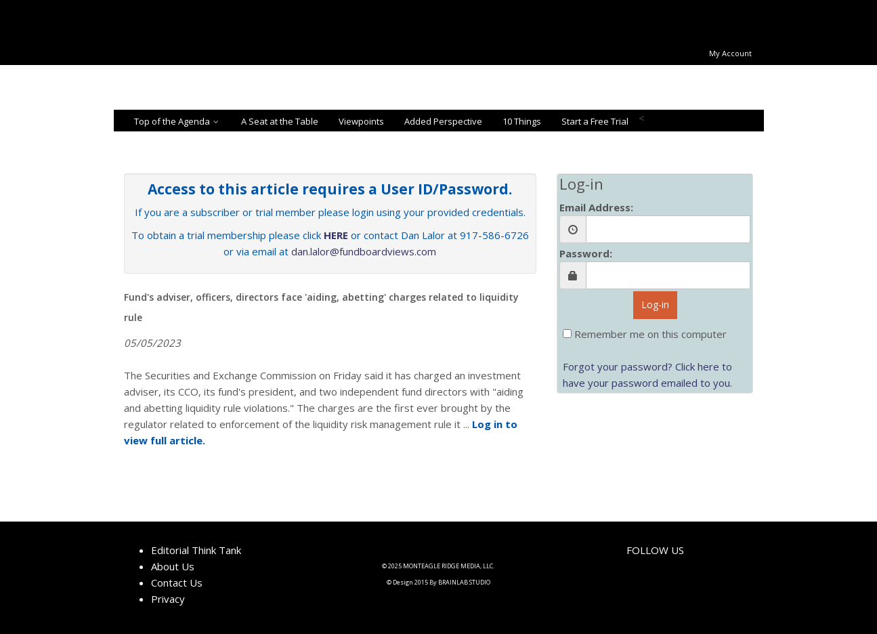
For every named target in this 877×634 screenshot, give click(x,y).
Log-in (655, 304)
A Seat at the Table (279, 121)
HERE (336, 235)
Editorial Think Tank (196, 550)
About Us (172, 566)
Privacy (168, 599)
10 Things (521, 121)
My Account (730, 53)
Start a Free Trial (594, 121)
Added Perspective (443, 121)
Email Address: (596, 207)
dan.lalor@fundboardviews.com (363, 251)
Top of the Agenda (177, 121)
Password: (585, 253)
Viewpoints (361, 121)
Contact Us (176, 582)
